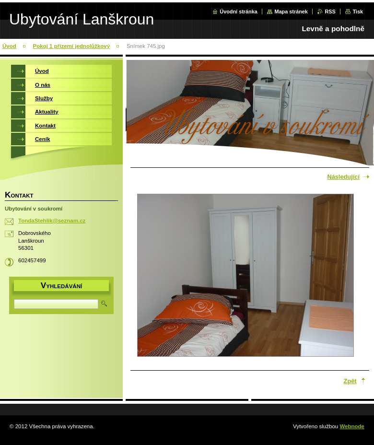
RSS (330, 11)
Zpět (350, 381)
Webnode (351, 426)
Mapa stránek (291, 11)
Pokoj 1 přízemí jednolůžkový (71, 46)
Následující (343, 176)
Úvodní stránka (238, 11)
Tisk (357, 11)
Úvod (9, 46)
